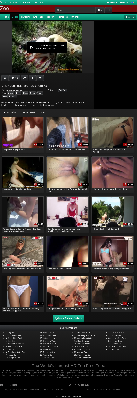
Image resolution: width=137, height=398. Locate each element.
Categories (38, 17)
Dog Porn (25, 2)
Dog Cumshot (83, 341)
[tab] (10, 112)
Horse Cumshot (84, 344)
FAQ (6, 390)
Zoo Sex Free (49, 358)
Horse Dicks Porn (85, 333)
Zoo (10, 8)
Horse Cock (117, 341)
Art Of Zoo (116, 349)
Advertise (88, 390)
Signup (112, 2)
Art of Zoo (76, 17)
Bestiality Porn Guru (86, 335)
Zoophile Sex (14, 358)
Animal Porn (48, 333)
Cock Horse (82, 346)
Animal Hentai (49, 338)
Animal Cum (82, 352)
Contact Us (116, 390)
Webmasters (99, 390)
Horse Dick (116, 335)
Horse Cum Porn (119, 338)
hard (32, 93)
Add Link (59, 390)
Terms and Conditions (19, 390)
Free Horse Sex (84, 355)
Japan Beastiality (84, 338)
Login (124, 2)
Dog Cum (47, 349)
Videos (15, 17)
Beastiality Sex (49, 335)
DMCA (45, 390)
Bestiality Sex (49, 352)
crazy (10, 93)
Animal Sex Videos (16, 344)
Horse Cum (117, 344)
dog (18, 93)
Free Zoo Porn (118, 333)
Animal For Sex (14, 335)
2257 (52, 390)
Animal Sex (48, 355)
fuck (25, 93)
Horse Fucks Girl (15, 346)
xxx (4, 96)
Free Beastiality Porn (17, 352)
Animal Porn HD (119, 346)
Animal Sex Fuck (15, 338)
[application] (47, 47)
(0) (15, 78)
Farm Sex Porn (49, 344)
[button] (133, 2)
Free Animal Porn (50, 346)
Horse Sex (63, 17)
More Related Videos (68, 318)
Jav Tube (38, 2)
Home (6, 17)
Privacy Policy (35, 390)
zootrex (12, 96)
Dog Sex (11, 333)
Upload (130, 17)
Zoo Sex (11, 341)
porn (39, 93)
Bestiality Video (49, 341)
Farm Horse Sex (84, 349)
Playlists (25, 17)
